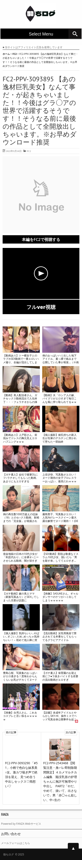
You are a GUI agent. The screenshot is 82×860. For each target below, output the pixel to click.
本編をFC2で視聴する (41, 239)
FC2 (29, 151)
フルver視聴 (41, 306)
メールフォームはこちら (15, 843)
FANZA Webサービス (28, 824)
